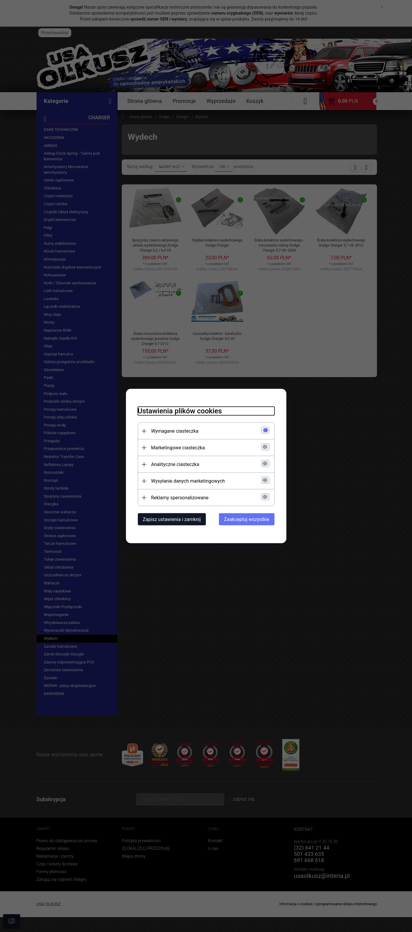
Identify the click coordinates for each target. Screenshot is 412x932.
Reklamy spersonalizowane (180, 497)
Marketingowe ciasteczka (178, 448)
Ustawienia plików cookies (180, 411)
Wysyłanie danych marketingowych (188, 481)
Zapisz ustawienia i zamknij (172, 519)
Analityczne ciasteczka (175, 464)
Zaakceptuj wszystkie (246, 519)
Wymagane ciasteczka (175, 431)
